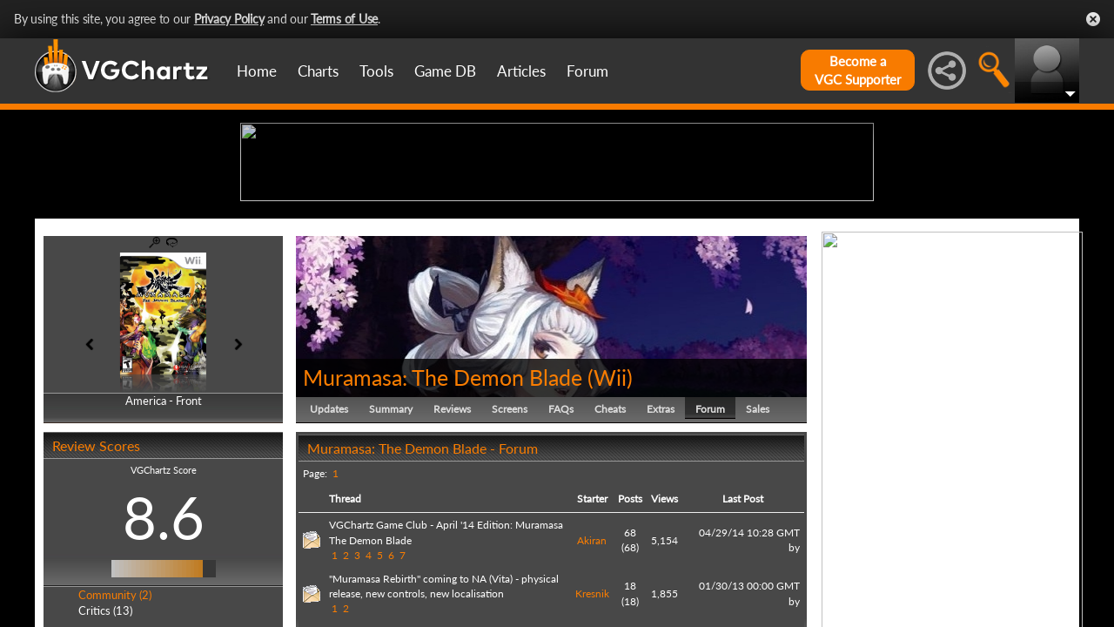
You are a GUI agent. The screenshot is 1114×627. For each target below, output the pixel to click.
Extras (660, 543)
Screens (509, 543)
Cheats (610, 543)
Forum (587, 71)
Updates (329, 543)
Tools (376, 71)
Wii (610, 512)
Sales (757, 543)
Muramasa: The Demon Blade (442, 512)
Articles (521, 71)
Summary (391, 543)
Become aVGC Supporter (858, 70)
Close (1093, 19)
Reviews (452, 543)
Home (257, 71)
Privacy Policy (229, 18)
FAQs (561, 543)
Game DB (445, 71)
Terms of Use (344, 18)
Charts (318, 71)
